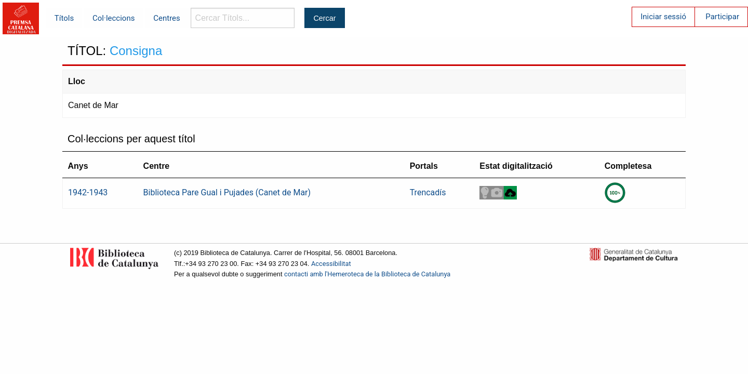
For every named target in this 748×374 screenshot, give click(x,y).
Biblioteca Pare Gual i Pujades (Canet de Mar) (227, 192)
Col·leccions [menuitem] (113, 18)
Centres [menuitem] (166, 18)
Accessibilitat (331, 264)
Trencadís (428, 192)
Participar (722, 16)
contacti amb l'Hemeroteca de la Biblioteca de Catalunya (367, 274)
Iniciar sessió (663, 16)
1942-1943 (88, 192)
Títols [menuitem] (64, 18)
